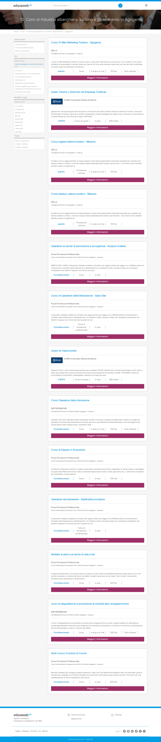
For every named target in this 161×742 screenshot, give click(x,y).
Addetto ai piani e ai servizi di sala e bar (73, 554)
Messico (45, 731)
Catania (19, 128)
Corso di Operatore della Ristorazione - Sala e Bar (78, 295)
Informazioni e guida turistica (25, 83)
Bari (17, 116)
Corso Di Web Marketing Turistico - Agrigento (76, 42)
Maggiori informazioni (97, 78)
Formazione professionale (24, 48)
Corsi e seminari (21, 45)
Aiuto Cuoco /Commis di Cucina (68, 653)
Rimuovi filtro (20, 61)
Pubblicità (118, 715)
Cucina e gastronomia (23, 77)
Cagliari (18, 125)
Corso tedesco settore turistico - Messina (73, 194)
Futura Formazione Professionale (65, 254)
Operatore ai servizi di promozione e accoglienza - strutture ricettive (88, 246)
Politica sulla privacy (78, 715)
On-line (19, 106)
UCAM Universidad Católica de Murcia (80, 100)
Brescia (18, 122)
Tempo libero (20, 80)
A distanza (19, 109)
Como (18, 132)
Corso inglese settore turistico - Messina (73, 141)
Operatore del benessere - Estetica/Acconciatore (78, 499)
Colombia (33, 731)
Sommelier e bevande (22, 92)
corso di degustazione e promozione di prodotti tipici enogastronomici (90, 603)
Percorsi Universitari (22, 51)
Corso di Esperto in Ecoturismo (68, 449)
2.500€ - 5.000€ (21, 144)
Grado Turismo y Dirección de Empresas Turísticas (78, 92)
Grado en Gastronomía (63, 350)
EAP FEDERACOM (58, 408)
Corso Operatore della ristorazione (70, 400)
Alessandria (20, 113)
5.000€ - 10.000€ (21, 147)
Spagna (18, 731)
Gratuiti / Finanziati (22, 141)
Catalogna (25, 731)
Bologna (19, 119)
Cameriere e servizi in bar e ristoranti (27, 74)
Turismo (18, 71)
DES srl (54, 50)
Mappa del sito (76, 719)
